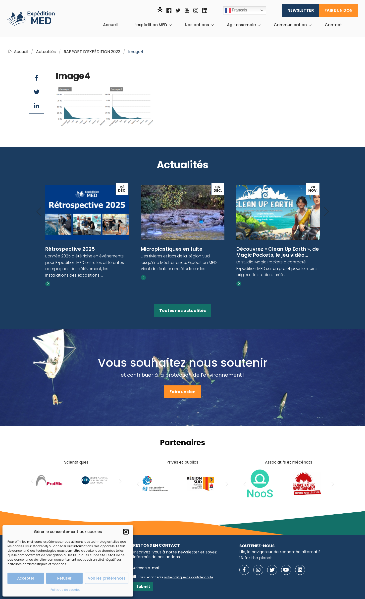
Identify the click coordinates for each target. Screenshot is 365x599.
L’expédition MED (150, 25)
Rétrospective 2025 (70, 248)
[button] (125, 531)
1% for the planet (255, 558)
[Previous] (38, 212)
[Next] (326, 212)
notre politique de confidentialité (188, 577)
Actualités (46, 52)
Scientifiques (76, 462)
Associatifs (275, 462)
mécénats (302, 462)
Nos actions (197, 25)
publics (191, 462)
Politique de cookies (65, 590)
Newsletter (300, 10)
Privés (172, 462)
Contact (333, 25)
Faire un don (338, 10)
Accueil (110, 25)
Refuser (64, 578)
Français (236, 10)
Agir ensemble (241, 25)
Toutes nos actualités (182, 310)
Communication (290, 25)
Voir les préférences (107, 578)
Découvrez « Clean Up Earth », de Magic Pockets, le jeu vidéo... (277, 251)
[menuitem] (110, 25)
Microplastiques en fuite (172, 248)
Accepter (25, 578)
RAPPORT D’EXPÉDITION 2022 (92, 52)
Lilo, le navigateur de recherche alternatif (279, 552)
